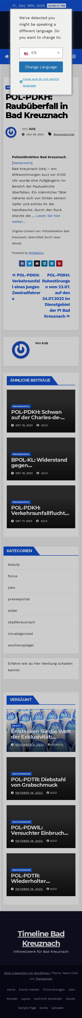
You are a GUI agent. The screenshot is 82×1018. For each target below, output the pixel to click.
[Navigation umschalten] (74, 56)
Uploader (57, 1008)
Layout (25, 998)
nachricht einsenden (48, 998)
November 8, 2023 (30, 744)
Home (11, 989)
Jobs (71, 989)
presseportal (21, 406)
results (70, 998)
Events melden (29, 989)
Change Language (41, 67)
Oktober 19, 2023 (29, 792)
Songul (56, 744)
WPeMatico (36, 253)
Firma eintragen (54, 989)
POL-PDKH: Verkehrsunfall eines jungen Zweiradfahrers (26, 287)
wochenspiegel (21, 645)
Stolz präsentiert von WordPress (27, 973)
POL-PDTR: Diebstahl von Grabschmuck (38, 782)
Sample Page (27, 1008)
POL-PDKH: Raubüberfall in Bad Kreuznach (36, 106)
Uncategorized (20, 634)
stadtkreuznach (21, 622)
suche (44, 1008)
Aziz (32, 129)
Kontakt (12, 998)
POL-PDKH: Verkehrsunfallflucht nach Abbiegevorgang (39, 513)
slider (13, 611)
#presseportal (64, 134)
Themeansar (43, 978)
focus (12, 576)
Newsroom (22, 163)
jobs (11, 587)
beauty (14, 564)
